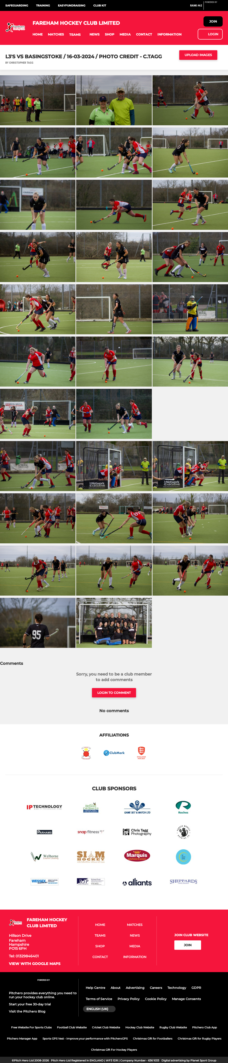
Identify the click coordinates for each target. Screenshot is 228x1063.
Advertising (135, 988)
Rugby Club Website (173, 1027)
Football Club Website (72, 1027)
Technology (176, 988)
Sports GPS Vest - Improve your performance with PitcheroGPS (85, 1038)
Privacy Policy (129, 999)
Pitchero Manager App (22, 1038)
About (115, 988)
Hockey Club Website (139, 1027)
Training (43, 5)
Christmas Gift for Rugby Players (199, 1038)
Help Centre (95, 988)
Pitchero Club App (204, 1027)
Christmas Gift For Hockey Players (114, 1049)
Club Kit (99, 5)
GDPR (196, 988)
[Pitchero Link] (214, 7)
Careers (156, 988)
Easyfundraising (71, 5)
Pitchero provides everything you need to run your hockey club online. (43, 995)
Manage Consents (186, 999)
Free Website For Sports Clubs (31, 1027)
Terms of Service (99, 999)
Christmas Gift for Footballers (152, 1038)
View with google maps (34, 963)
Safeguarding (16, 5)
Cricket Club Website (106, 1027)
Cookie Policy (156, 999)
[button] (37, 34)
